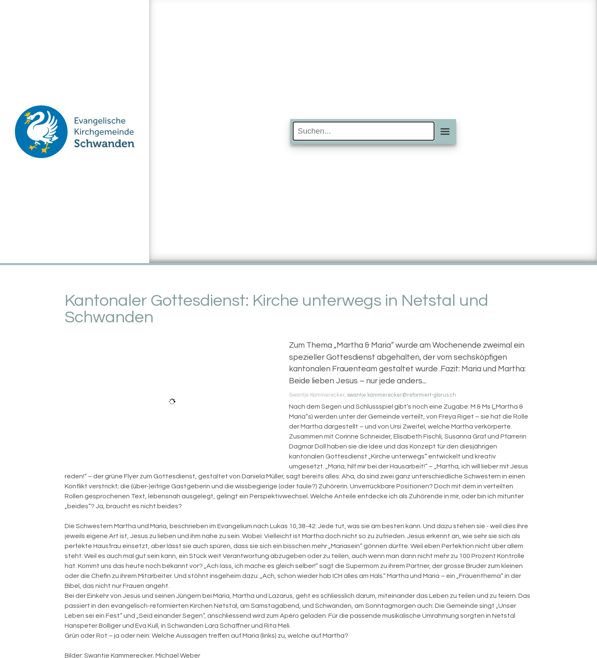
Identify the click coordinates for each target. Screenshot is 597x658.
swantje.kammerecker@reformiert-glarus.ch (401, 395)
